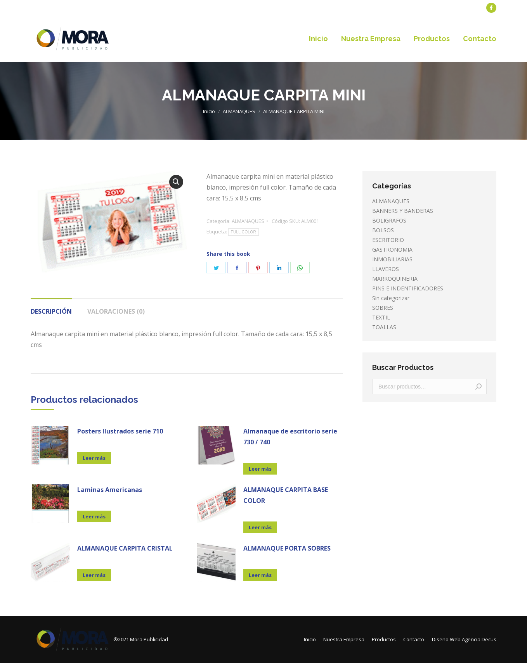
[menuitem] (48, 8)
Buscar (478, 386)
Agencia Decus (479, 639)
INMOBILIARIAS (392, 259)
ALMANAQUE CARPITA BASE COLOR (285, 495)
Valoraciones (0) (116, 311)
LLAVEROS (385, 269)
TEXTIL (381, 317)
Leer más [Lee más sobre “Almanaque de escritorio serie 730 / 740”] (260, 468)
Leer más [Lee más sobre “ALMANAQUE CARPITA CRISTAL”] (94, 574)
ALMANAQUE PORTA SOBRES (287, 548)
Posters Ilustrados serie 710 (120, 431)
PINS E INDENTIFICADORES (407, 288)
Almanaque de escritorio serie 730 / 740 (290, 436)
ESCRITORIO (388, 239)
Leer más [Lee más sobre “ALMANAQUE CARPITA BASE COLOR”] (260, 527)
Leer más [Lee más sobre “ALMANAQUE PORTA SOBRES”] (260, 574)
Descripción (51, 311)
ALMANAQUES (248, 221)
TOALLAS (384, 327)
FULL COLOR (243, 232)
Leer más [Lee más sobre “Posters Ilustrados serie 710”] (94, 457)
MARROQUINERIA (395, 278)
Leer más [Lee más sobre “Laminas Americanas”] (94, 516)
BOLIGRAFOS (389, 220)
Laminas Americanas (109, 489)
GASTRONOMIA (392, 249)
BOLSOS (383, 230)
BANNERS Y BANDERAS (402, 210)
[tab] (51, 307)
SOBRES (382, 307)
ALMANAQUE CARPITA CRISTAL (125, 548)
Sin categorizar (390, 298)
